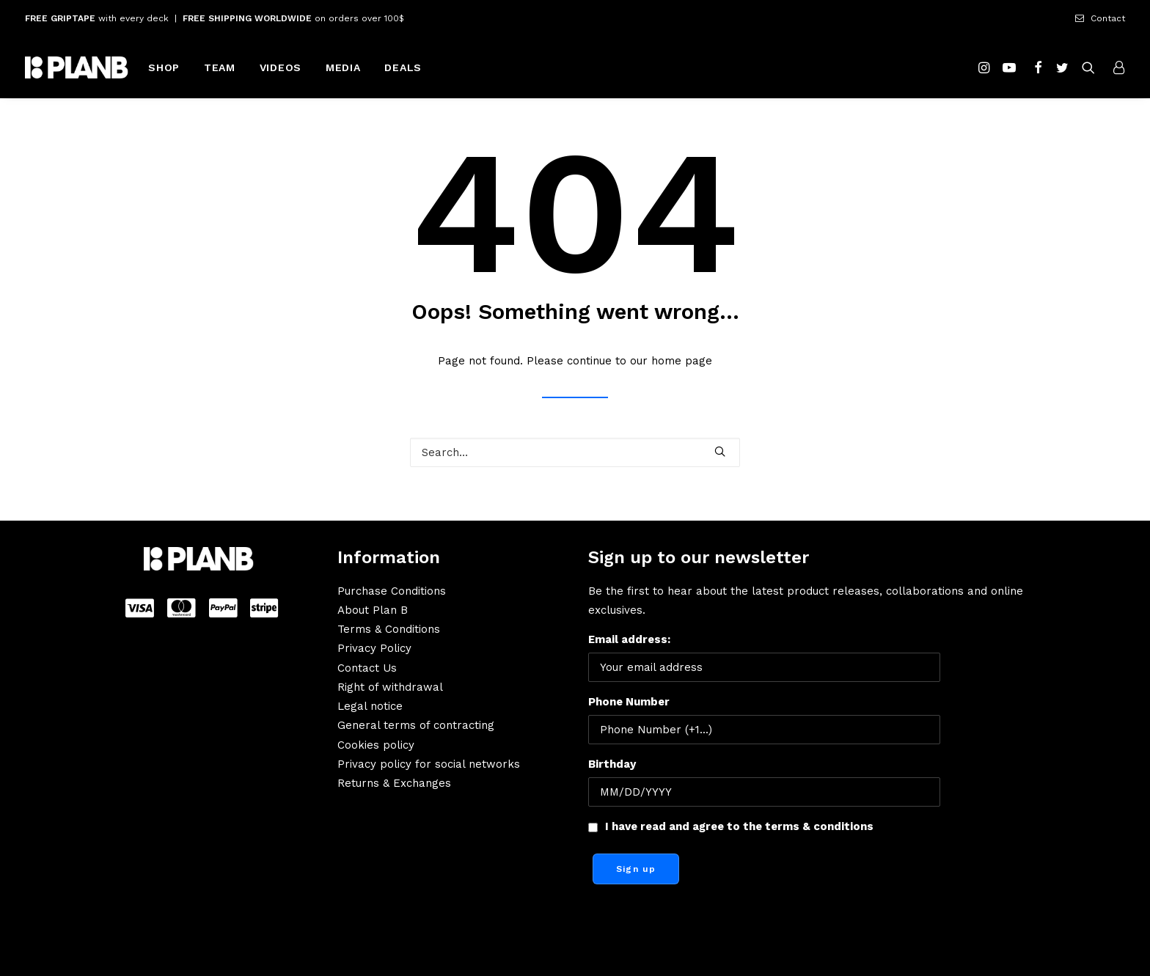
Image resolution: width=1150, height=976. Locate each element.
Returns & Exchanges (394, 783)
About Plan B (372, 610)
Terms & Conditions (388, 629)
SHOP (164, 67)
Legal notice (370, 706)
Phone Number (629, 701)
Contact (1108, 18)
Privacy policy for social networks (428, 764)
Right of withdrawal (390, 687)
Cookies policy (375, 745)
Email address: (764, 657)
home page (681, 360)
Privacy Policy (374, 648)
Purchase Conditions (391, 591)
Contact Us (367, 668)
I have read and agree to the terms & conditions (739, 826)
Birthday (612, 764)
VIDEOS (280, 67)
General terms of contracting (415, 725)
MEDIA (343, 67)
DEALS (403, 67)
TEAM (219, 67)
